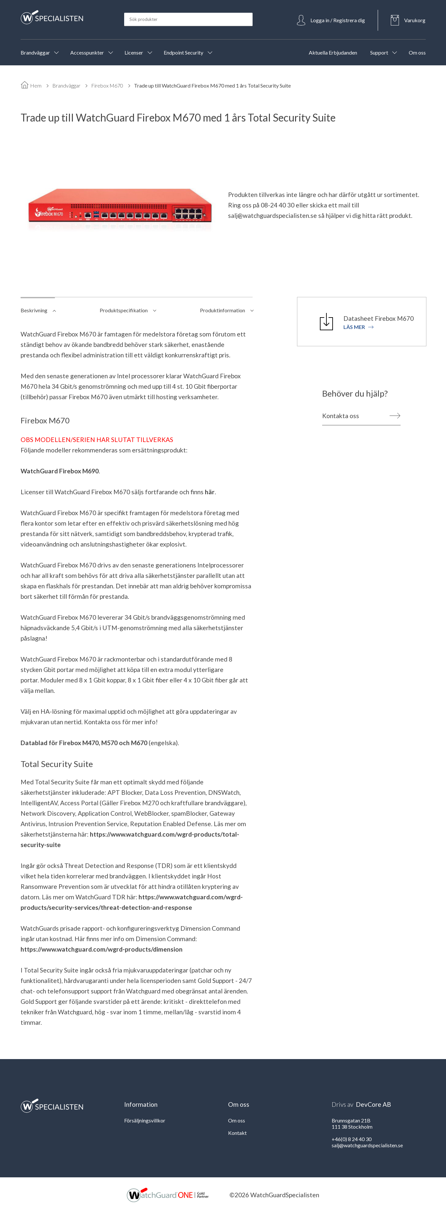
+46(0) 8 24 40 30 (352, 1139)
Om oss (236, 1120)
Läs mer (358, 327)
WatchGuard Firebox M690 (60, 471)
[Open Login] (331, 20)
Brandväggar (66, 85)
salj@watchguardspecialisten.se (272, 215)
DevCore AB (373, 1104)
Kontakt (237, 1133)
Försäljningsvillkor (144, 1120)
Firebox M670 (107, 85)
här (210, 492)
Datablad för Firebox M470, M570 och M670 (84, 742)
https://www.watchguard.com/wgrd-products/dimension (102, 949)
